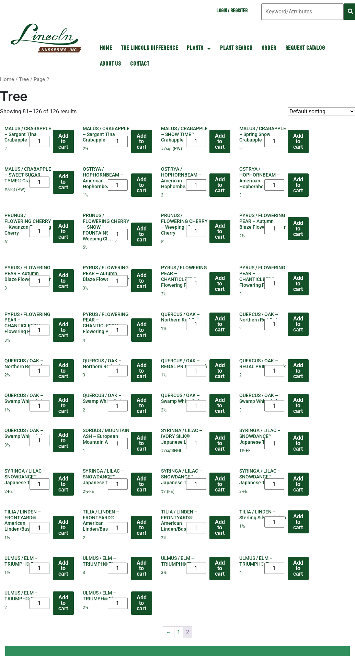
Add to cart (63, 141)
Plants (199, 48)
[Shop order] (321, 111)
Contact (139, 64)
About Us (110, 64)
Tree (24, 79)
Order (269, 48)
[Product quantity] (39, 141)
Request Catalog (305, 48)
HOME (106, 48)
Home (7, 79)
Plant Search (236, 48)
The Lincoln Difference (149, 48)
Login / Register (232, 11)
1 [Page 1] (178, 632)
